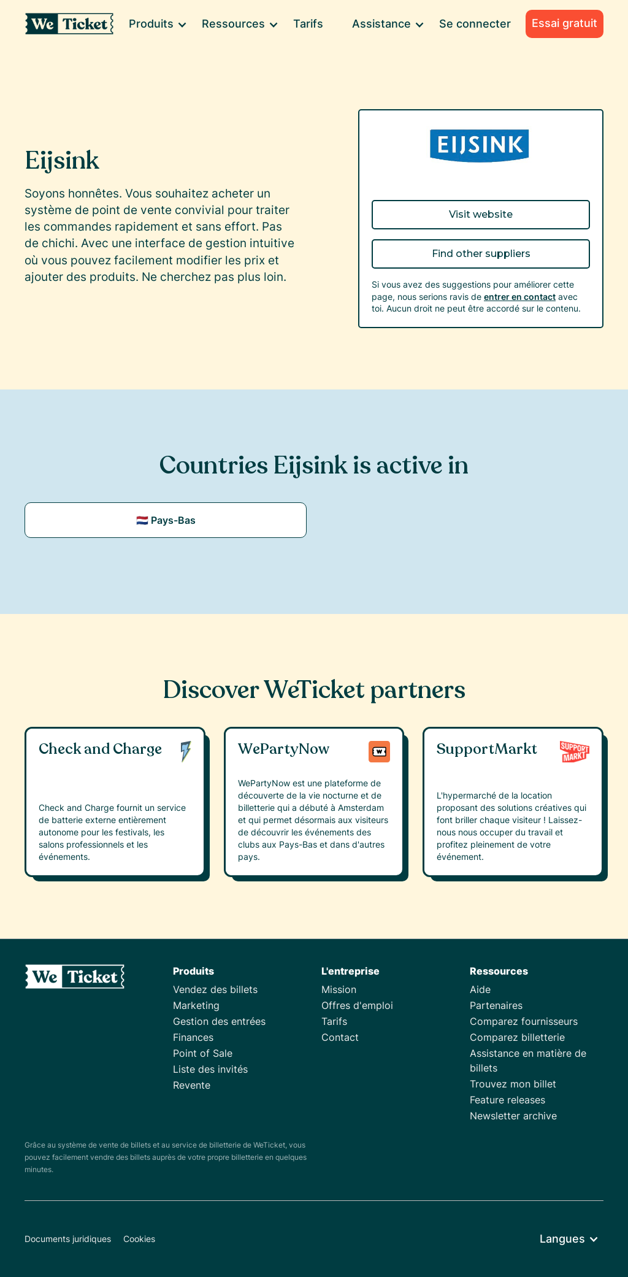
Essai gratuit (564, 23)
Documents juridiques (68, 1238)
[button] (157, 24)
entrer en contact (520, 296)
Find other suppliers (481, 253)
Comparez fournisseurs (524, 1021)
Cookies (139, 1238)
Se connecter (475, 23)
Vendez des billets (215, 989)
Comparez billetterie (517, 1037)
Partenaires (496, 1005)
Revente (191, 1085)
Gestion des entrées (219, 1021)
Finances (193, 1037)
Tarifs (308, 23)
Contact (340, 1037)
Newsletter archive (513, 1116)
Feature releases (507, 1100)
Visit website (481, 214)
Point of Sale (202, 1053)
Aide (480, 989)
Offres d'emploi (357, 1005)
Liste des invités (210, 1069)
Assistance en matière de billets (528, 1060)
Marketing (196, 1005)
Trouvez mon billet (513, 1084)
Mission (338, 989)
